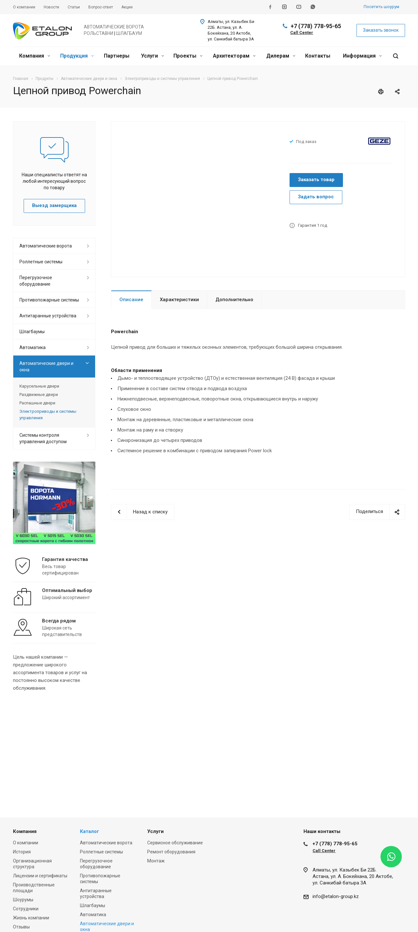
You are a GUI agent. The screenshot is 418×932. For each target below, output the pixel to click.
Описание (131, 299)
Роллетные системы (40, 261)
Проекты (188, 56)
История (22, 851)
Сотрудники (25, 908)
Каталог (89, 831)
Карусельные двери (39, 386)
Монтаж (156, 860)
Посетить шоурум (381, 6)
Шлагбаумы (32, 331)
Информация (362, 56)
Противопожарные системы (49, 299)
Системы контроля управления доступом (43, 438)
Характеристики (179, 299)
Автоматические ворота (45, 245)
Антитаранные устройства (47, 315)
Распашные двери (37, 402)
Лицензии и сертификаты (40, 875)
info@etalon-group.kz (336, 896)
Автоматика (32, 347)
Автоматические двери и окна (46, 366)
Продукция (77, 56)
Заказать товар (316, 179)
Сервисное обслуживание (175, 842)
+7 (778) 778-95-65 (316, 26)
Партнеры (116, 56)
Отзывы (21, 926)
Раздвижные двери (38, 394)
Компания (34, 56)
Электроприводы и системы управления (47, 414)
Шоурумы (23, 899)
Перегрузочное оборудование (35, 281)
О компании (25, 842)
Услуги (152, 56)
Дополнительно (234, 299)
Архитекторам (234, 56)
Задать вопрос (316, 197)
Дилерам (280, 56)
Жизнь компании (31, 917)
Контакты (317, 56)
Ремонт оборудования (171, 851)
